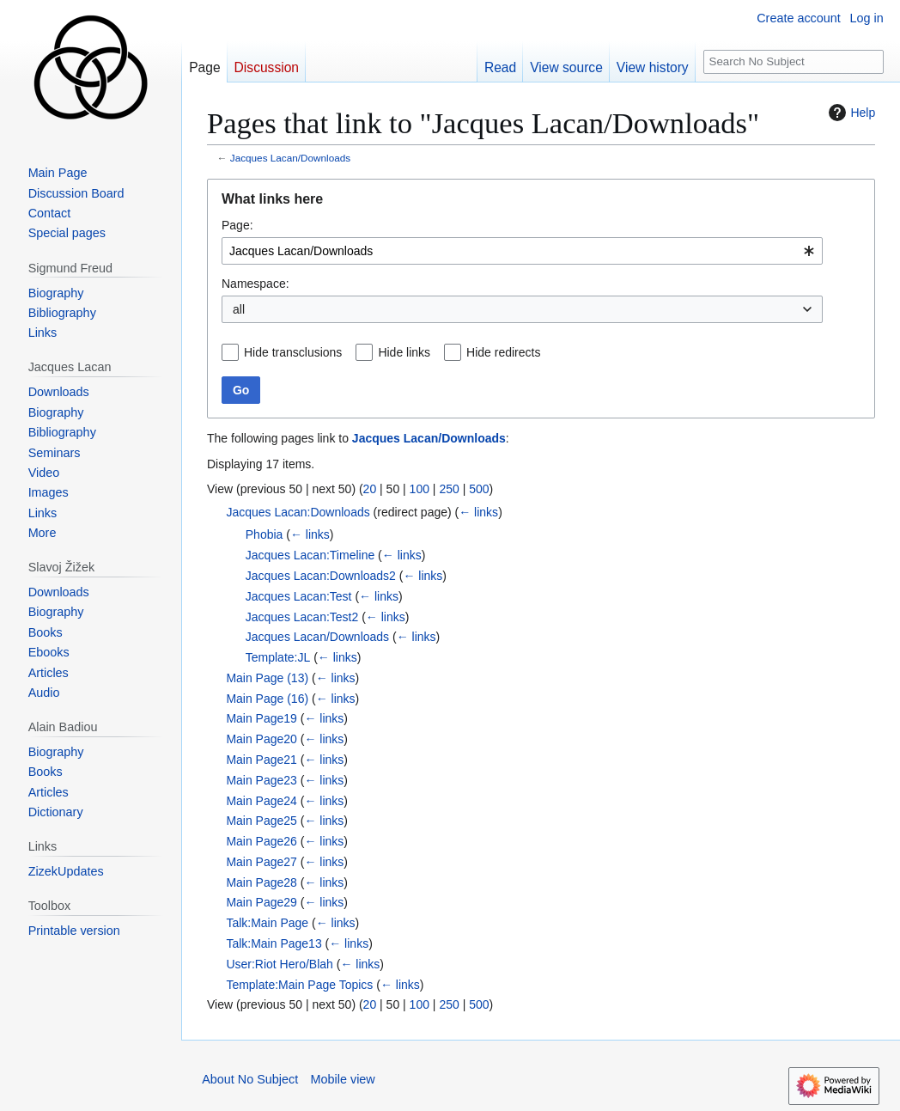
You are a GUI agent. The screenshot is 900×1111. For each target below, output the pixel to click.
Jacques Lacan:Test (299, 596)
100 (419, 489)
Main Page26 (261, 841)
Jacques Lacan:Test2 (302, 617)
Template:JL (278, 657)
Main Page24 (261, 801)
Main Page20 (261, 739)
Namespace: (255, 283)
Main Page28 (261, 882)
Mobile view (343, 1079)
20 (370, 489)
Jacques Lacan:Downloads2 (321, 576)
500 (479, 489)
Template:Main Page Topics (299, 985)
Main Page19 (261, 718)
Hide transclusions (293, 352)
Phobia (264, 534)
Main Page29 (261, 902)
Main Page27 (261, 862)
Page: (237, 225)
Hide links (404, 352)
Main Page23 (261, 780)
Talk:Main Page (267, 923)
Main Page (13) (267, 678)
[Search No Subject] (793, 62)
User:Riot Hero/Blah (279, 964)
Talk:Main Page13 (273, 943)
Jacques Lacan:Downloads (297, 512)
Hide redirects (503, 352)
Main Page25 (261, 820)
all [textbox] (239, 309)
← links (478, 512)
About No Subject (250, 1079)
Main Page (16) (267, 698)
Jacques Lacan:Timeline (310, 555)
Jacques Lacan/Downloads (290, 157)
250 (449, 489)
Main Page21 (261, 759)
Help (849, 112)
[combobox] (522, 251)
